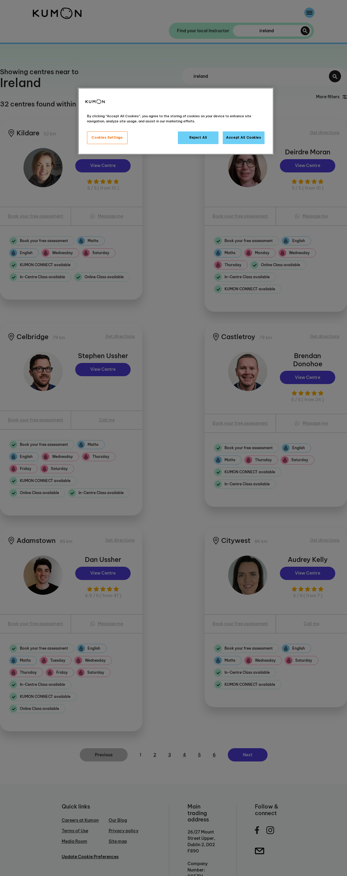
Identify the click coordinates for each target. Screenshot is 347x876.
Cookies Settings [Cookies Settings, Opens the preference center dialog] (106, 137)
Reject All (198, 137)
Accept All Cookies (243, 137)
